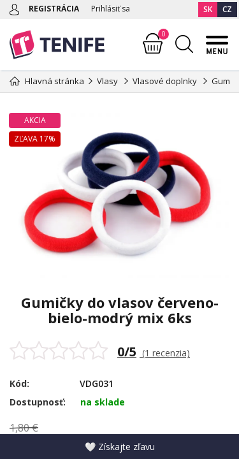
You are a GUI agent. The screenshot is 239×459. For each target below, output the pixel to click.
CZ (227, 9)
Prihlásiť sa (110, 8)
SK (207, 9)
